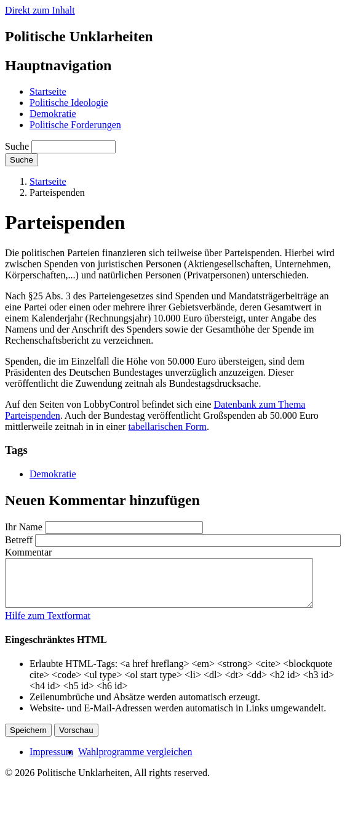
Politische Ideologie (69, 102)
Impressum (51, 761)
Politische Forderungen (75, 124)
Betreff (19, 540)
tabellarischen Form (167, 426)
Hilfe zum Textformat (47, 625)
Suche (17, 146)
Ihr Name (23, 527)
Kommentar (28, 552)
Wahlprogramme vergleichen (135, 761)
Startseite (48, 91)
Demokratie (53, 113)
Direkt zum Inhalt (40, 10)
